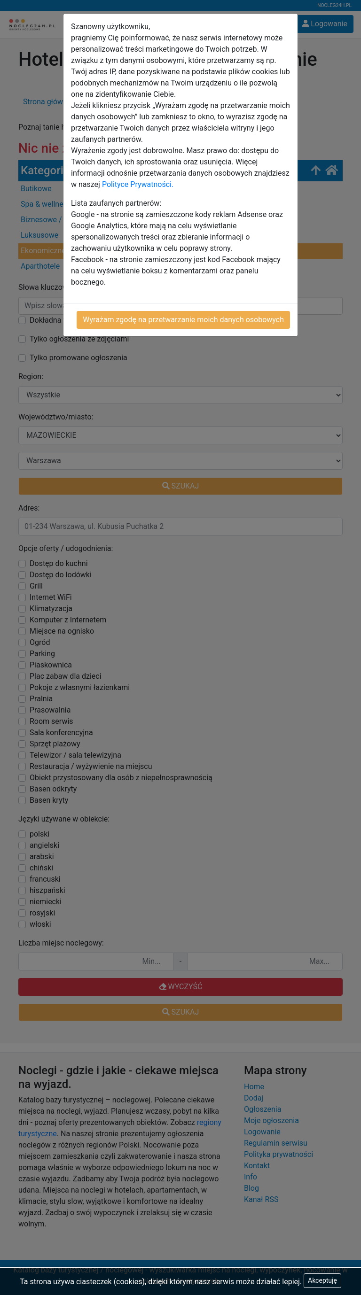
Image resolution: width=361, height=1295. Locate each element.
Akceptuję (322, 1280)
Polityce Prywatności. (137, 184)
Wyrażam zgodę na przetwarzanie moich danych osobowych (183, 319)
